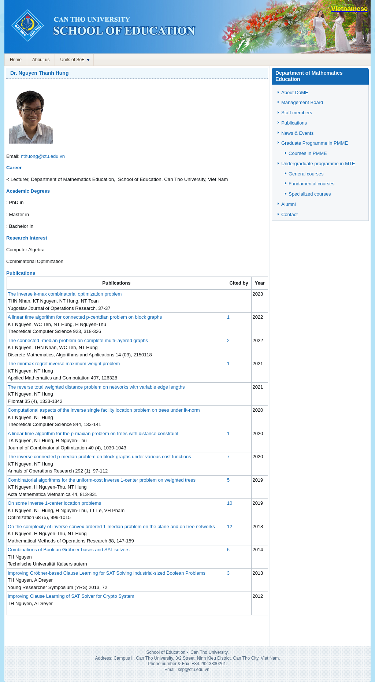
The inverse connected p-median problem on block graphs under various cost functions (99, 456)
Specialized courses (310, 194)
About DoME (294, 92)
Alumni (288, 204)
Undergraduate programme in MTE (318, 163)
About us (40, 59)
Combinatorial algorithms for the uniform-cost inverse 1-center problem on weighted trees (102, 480)
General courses (306, 174)
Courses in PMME (308, 153)
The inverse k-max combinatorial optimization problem (65, 294)
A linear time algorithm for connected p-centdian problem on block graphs (85, 317)
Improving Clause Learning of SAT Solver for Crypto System (71, 596)
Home (16, 59)
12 (229, 526)
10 (229, 503)
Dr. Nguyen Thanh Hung (39, 73)
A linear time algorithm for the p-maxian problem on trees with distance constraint (93, 433)
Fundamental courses (311, 183)
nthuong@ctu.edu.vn (43, 156)
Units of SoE (75, 59)
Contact (289, 214)
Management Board (302, 102)
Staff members (296, 112)
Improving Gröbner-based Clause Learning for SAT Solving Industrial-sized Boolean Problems (106, 573)
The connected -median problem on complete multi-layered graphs (78, 340)
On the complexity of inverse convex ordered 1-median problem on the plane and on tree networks (111, 526)
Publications (294, 123)
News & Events (297, 133)
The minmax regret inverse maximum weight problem (64, 363)
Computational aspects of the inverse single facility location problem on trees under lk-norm (104, 410)
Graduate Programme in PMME (314, 143)
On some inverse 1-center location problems (54, 503)
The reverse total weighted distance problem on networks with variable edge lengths (96, 387)
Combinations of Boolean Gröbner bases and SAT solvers (69, 549)
